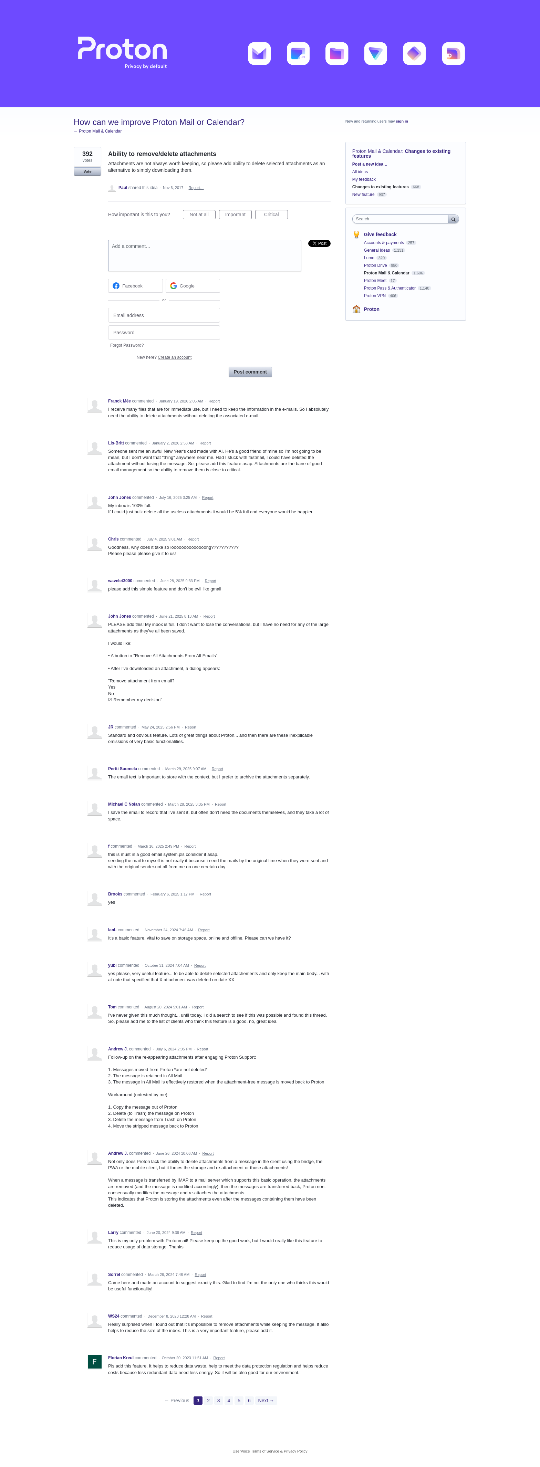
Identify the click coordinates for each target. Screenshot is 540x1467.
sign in (402, 121)
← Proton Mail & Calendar (98, 131)
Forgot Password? (127, 345)
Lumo (369, 257)
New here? (164, 357)
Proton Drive (376, 265)
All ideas (360, 171)
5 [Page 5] (239, 1400)
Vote (87, 171)
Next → (266, 1400)
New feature (363, 194)
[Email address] (164, 315)
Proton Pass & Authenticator (390, 288)
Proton (372, 309)
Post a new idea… (369, 164)
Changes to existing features (380, 187)
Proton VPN (375, 295)
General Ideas (377, 250)
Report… (196, 188)
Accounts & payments (384, 242)
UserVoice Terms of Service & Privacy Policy (270, 1451)
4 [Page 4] (229, 1400)
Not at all (203, 215)
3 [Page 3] (218, 1400)
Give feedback (380, 234)
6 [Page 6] (249, 1400)
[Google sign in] (193, 286)
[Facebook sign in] (135, 286)
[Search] (453, 218)
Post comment (250, 372)
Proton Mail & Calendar (377, 151)
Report (214, 401)
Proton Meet (376, 280)
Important (238, 215)
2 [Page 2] (208, 1400)
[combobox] (402, 219)
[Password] (164, 332)
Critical (276, 215)
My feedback (364, 179)
